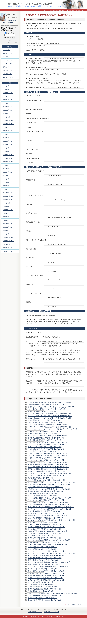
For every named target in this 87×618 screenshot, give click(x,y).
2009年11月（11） (8, 199)
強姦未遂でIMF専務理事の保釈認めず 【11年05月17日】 (47, 471)
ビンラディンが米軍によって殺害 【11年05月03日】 (46, 476)
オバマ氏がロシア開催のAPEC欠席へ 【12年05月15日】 (47, 409)
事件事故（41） (7, 53)
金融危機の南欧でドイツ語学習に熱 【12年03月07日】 (47, 422)
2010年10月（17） (8, 161)
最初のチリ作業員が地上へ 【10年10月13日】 (44, 496)
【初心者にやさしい (12, 20)
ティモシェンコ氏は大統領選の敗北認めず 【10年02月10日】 (49, 540)
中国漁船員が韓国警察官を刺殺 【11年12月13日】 (45, 440)
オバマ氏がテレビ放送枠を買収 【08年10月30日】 (45, 595)
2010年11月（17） (8, 158)
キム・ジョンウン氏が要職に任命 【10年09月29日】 (46, 500)
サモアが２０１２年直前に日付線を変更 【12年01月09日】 (48, 436)
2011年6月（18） (8, 134)
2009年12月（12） (8, 196)
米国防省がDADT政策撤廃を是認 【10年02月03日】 (46, 542)
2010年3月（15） (8, 185)
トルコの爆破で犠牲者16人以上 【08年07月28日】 (45, 600)
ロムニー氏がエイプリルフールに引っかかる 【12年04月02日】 (50, 418)
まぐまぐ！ (15, 42)
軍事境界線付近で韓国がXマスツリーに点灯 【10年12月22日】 (50, 484)
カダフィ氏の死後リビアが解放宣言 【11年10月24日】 (47, 449)
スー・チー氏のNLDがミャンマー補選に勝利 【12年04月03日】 (50, 416)
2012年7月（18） (8, 93)
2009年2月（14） (8, 230)
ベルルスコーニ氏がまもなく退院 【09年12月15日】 (46, 551)
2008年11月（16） (8, 241)
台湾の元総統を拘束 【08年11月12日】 (41, 591)
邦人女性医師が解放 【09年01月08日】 (41, 584)
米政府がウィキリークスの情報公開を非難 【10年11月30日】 (49, 489)
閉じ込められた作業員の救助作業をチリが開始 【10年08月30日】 (51, 507)
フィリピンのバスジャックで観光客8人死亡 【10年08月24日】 (50, 509)
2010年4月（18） (8, 182)
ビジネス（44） (7, 60)
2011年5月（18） (8, 137)
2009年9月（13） (8, 206)
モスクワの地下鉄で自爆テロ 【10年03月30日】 (44, 529)
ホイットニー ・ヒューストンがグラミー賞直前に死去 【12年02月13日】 (53, 429)
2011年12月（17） (8, 117)
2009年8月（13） (8, 210)
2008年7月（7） (7, 251)
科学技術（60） (7, 74)
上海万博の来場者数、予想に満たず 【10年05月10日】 (47, 518)
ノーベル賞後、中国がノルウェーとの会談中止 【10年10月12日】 (51, 498)
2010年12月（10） (8, 155)
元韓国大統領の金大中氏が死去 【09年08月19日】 (45, 564)
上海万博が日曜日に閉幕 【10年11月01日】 (43, 493)
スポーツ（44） (7, 63)
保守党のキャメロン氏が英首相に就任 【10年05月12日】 (48, 516)
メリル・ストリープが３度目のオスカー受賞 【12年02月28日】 (50, 427)
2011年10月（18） (8, 124)
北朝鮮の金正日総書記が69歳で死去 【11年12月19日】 (47, 438)
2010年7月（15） (8, 172)
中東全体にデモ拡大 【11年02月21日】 (41, 478)
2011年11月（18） (8, 120)
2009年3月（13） (8, 227)
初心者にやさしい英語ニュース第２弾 (29, 3)
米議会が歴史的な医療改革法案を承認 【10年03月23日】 (48, 531)
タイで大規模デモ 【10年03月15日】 (41, 536)
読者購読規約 (7, 37)
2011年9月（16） (8, 127)
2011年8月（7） (7, 130)
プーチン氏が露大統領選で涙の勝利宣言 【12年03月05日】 (48, 425)
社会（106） (6, 50)
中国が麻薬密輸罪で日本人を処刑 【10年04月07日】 (46, 527)
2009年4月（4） (7, 223)
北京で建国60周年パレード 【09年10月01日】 (44, 560)
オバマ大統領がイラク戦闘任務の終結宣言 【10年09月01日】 (49, 504)
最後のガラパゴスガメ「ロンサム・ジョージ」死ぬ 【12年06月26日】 (52, 407)
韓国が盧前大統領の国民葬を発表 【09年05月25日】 (46, 573)
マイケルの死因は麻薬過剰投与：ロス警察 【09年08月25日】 (49, 562)
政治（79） (6, 56)
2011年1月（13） (8, 151)
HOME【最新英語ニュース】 (35, 612)
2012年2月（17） (8, 110)
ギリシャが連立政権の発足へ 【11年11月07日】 (44, 447)
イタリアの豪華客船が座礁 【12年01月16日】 (44, 433)
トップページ (45, 10)
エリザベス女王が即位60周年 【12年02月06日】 (45, 431)
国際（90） (6, 67)
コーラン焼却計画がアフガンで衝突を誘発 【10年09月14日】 (49, 502)
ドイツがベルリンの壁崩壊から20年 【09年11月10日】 (47, 555)
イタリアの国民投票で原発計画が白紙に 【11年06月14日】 (48, 464)
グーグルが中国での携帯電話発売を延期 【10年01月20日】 (48, 544)
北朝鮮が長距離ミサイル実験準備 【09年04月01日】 (46, 575)
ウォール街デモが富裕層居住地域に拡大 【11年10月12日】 (48, 453)
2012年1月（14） (8, 113)
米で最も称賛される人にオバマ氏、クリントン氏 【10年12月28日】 (51, 482)
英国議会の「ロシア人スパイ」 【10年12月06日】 (45, 487)
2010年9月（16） (8, 165)
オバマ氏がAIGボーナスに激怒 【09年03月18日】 (45, 578)
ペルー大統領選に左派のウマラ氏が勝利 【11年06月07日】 (48, 467)
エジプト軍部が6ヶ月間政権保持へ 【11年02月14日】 (46, 480)
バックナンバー (7, 40)
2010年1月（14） (8, 192)
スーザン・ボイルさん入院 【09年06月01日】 (44, 569)
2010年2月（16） (8, 189)
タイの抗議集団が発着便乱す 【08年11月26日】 (44, 589)
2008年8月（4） (7, 247)
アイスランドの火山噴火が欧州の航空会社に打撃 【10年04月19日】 (51, 520)
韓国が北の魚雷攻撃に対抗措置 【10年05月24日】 (45, 511)
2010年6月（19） (8, 175)
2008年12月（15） (8, 237)
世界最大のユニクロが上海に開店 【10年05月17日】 (46, 513)
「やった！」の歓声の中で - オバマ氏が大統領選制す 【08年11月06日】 (53, 593)
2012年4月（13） (8, 103)
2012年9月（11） (8, 86)
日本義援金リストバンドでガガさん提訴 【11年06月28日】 (48, 462)
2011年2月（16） (8, 148)
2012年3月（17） (8, 106)
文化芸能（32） (7, 70)
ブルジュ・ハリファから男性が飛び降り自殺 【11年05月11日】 (50, 473)
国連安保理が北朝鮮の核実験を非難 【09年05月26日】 (47, 571)
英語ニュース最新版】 (9, 22)
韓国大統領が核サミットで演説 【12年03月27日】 (45, 420)
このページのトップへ (74, 604)
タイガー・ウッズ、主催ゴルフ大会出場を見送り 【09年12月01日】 (51, 553)
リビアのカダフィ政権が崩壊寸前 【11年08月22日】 (46, 460)
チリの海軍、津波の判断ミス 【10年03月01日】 (44, 538)
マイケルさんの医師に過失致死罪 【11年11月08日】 (46, 444)
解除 (12, 33)
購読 (7, 33)
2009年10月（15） (8, 203)
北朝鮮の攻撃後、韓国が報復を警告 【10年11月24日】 (47, 491)
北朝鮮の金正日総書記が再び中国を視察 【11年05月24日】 (48, 469)
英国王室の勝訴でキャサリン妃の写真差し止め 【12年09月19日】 (51, 402)
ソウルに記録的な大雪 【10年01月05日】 (42, 549)
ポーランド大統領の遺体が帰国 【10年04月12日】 (45, 524)
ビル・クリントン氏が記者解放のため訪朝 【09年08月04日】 (49, 567)
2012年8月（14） (8, 89)
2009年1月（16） (8, 234)
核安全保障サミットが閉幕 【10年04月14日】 (44, 522)
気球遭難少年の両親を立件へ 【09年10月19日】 (44, 558)
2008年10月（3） (8, 244)
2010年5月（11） (8, 179)
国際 (54, 10)
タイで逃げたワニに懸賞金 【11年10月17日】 (44, 451)
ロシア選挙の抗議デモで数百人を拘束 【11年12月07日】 (48, 442)
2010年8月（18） (8, 168)
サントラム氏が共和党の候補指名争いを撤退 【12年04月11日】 (50, 413)
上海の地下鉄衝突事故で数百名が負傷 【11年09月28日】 (48, 456)
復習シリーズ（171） (9, 77)
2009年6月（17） (8, 216)
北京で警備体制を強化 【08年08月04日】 (42, 598)
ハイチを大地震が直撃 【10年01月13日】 (42, 547)
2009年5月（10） (8, 220)
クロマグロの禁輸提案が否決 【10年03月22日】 (44, 533)
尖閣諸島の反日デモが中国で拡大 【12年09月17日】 (46, 405)
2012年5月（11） (8, 99)
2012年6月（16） (8, 96)
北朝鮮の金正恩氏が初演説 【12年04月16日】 (44, 411)
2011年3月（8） (7, 144)
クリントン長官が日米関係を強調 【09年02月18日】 (46, 580)
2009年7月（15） (8, 213)
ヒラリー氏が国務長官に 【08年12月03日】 (43, 587)
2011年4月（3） (7, 141)
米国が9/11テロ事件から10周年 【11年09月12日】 (45, 458)
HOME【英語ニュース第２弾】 (51, 612)
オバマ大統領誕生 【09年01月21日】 (41, 582)
